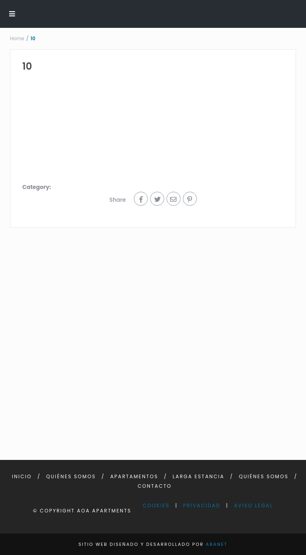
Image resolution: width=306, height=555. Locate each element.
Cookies (156, 505)
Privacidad (202, 505)
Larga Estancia (198, 476)
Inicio (22, 476)
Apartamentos (134, 476)
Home (17, 38)
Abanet (217, 544)
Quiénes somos (71, 476)
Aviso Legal (253, 505)
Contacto (155, 486)
